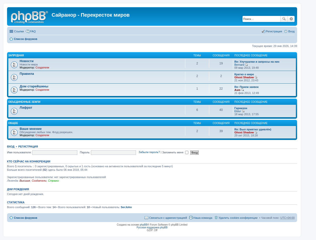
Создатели (42, 67)
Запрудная (16, 55)
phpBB (143, 224)
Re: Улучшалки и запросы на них (256, 61)
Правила (27, 74)
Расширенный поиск (291, 19)
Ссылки (19, 31)
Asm (237, 89)
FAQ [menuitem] (33, 31)
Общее (13, 123)
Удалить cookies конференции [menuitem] (238, 217)
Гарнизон (240, 108)
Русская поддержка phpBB (151, 227)
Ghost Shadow (244, 77)
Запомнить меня (175, 152)
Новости (26, 61)
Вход (10, 146)
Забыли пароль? (149, 152)
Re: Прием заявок (246, 86)
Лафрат (26, 107)
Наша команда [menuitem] (202, 217)
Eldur (237, 111)
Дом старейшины (34, 86)
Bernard (239, 64)
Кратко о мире (244, 74)
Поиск (284, 19)
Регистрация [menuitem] (274, 31)
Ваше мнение (31, 129)
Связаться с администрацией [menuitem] (168, 217)
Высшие (24, 180)
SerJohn (126, 207)
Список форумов (25, 38)
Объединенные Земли (24, 102)
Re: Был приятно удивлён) (252, 129)
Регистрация (28, 146)
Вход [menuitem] (291, 31)
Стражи (53, 180)
